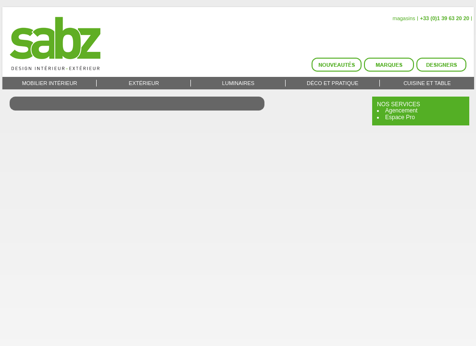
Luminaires (238, 83)
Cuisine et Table (427, 83)
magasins (403, 18)
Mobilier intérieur (49, 83)
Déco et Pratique (332, 83)
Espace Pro (400, 117)
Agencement (401, 110)
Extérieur (144, 83)
